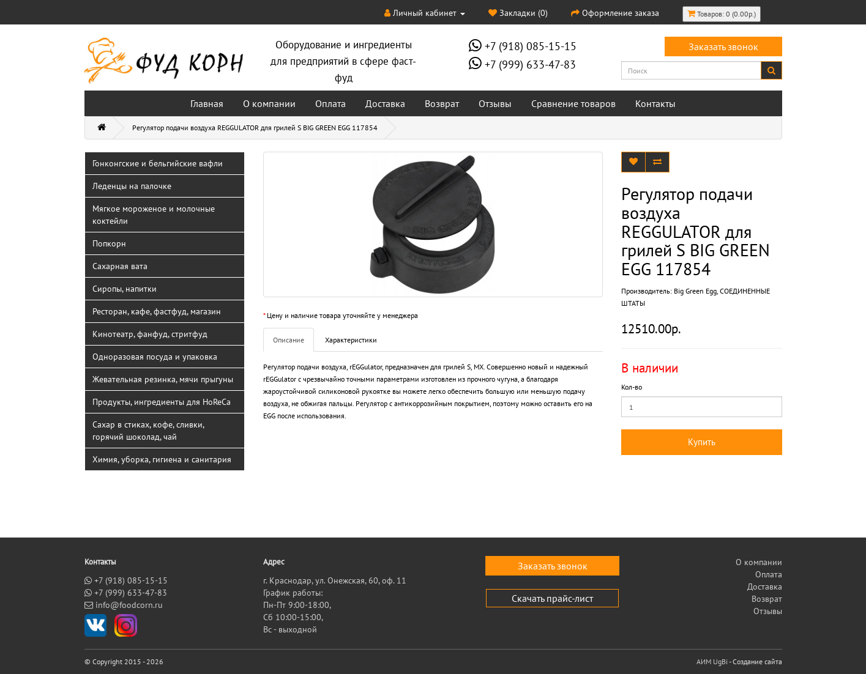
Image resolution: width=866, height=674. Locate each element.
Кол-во (631, 386)
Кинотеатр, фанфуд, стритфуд (149, 333)
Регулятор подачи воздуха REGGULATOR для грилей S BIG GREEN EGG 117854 (255, 127)
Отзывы (495, 103)
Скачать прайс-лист (552, 598)
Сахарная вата (119, 266)
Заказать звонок (723, 46)
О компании (269, 103)
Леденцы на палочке (131, 185)
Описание (288, 339)
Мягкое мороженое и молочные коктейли (153, 214)
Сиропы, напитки (124, 288)
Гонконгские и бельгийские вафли (157, 163)
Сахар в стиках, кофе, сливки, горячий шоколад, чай (148, 430)
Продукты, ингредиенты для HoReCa (161, 401)
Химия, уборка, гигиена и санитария (161, 459)
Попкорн (109, 243)
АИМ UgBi (712, 661)
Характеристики (351, 339)
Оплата (330, 103)
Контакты (655, 103)
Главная (206, 103)
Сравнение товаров (573, 103)
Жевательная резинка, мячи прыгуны (162, 379)
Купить (701, 442)
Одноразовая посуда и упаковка (154, 356)
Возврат (442, 103)
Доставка (385, 103)
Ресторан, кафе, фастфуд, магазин (156, 311)
